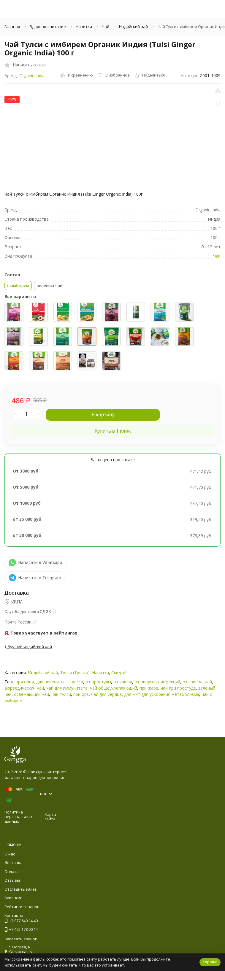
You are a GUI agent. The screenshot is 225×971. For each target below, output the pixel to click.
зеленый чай (50, 285)
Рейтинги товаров (21, 906)
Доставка (13, 862)
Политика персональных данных (18, 816)
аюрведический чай (24, 688)
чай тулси (61, 694)
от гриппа (192, 682)
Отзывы (12, 880)
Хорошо (210, 961)
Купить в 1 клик (112, 431)
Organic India (32, 75)
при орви (25, 682)
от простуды (98, 682)
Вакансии (13, 897)
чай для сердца (106, 694)
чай (208, 682)
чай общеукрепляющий (113, 688)
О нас (9, 854)
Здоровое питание (48, 26)
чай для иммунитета (67, 688)
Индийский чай (133, 26)
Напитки (84, 26)
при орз (81, 694)
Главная (12, 26)
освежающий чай (31, 694)
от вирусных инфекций (157, 682)
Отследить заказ (20, 889)
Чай (105, 26)
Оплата (11, 871)
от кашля (122, 682)
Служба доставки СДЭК (27, 611)
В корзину (103, 414)
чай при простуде (178, 688)
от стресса (72, 682)
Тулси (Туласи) (75, 672)
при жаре (149, 688)
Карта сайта (50, 817)
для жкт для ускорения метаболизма (161, 694)
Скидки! (118, 672)
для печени (47, 682)
